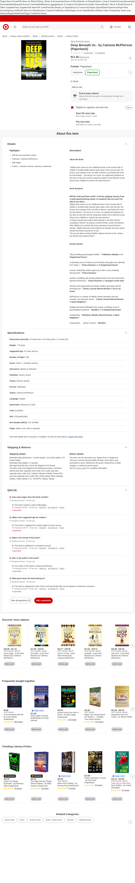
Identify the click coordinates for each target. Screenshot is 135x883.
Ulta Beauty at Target (60, 7)
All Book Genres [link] (35, 820)
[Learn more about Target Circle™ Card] (102, 115)
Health (37, 4)
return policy (81, 468)
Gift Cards (41, 7)
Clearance (112, 7)
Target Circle (30, 13)
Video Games (95, 4)
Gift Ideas (32, 7)
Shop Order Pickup (106, 10)
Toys (77, 4)
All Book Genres (47, 36)
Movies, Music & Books (113, 4)
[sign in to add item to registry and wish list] (129, 107)
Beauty (17, 4)
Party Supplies (21, 7)
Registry (11, 13)
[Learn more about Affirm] (102, 123)
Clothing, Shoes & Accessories (49, 1)
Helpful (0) (42, 507)
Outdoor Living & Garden (105, 1)
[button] (37, 710)
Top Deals (65, 10)
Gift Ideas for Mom (27, 1)
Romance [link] (70, 820)
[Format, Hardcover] (77, 72)
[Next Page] (130, 72)
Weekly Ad (93, 10)
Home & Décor (71, 1)
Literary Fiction (72, 36)
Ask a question (43, 600)
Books (35, 36)
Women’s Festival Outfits (48, 10)
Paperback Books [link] (85, 820)
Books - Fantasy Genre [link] (54, 820)
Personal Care (27, 4)
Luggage (53, 4)
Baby (12, 4)
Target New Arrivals (9, 1)
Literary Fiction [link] (9, 820)
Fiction (60, 36)
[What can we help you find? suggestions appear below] (63, 27)
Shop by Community (79, 7)
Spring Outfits (13, 10)
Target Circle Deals (79, 10)
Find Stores (41, 13)
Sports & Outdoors (66, 4)
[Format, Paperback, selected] (92, 72)
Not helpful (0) (53, 507)
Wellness (45, 4)
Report (62, 507)
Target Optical (95, 7)
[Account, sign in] (116, 27)
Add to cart (77, 87)
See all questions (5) (20, 600)
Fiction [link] (22, 820)
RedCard (19, 13)
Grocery (121, 1)
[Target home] (6, 27)
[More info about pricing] (130, 58)
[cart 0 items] (129, 27)
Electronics (84, 4)
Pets (48, 7)
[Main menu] (15, 27)
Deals (105, 7)
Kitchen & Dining (86, 1)
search (102, 27)
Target (4, 36)
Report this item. (76, 437)
